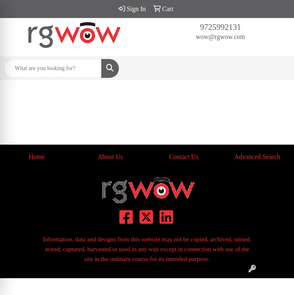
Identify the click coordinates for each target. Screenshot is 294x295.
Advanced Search (257, 156)
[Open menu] (277, 68)
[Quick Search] (53, 68)
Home (37, 156)
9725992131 (220, 27)
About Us (110, 156)
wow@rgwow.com (221, 36)
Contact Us (183, 156)
